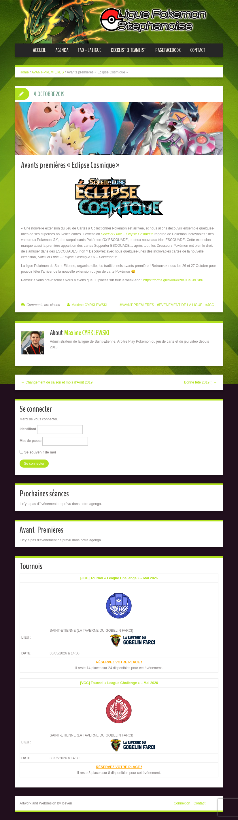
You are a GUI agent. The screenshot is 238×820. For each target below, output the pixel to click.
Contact (197, 50)
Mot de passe (30, 440)
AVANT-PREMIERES (47, 72)
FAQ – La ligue (89, 50)
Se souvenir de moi (38, 451)
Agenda (61, 50)
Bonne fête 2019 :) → (200, 381)
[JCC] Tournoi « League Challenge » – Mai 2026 (119, 577)
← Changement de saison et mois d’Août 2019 (56, 381)
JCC (210, 304)
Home (24, 72)
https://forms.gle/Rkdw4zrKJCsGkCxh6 (173, 279)
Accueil (39, 50)
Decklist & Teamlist (128, 50)
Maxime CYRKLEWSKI (89, 304)
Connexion (182, 802)
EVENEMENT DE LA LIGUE (180, 304)
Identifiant (28, 428)
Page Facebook (168, 50)
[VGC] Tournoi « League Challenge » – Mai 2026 (119, 682)
